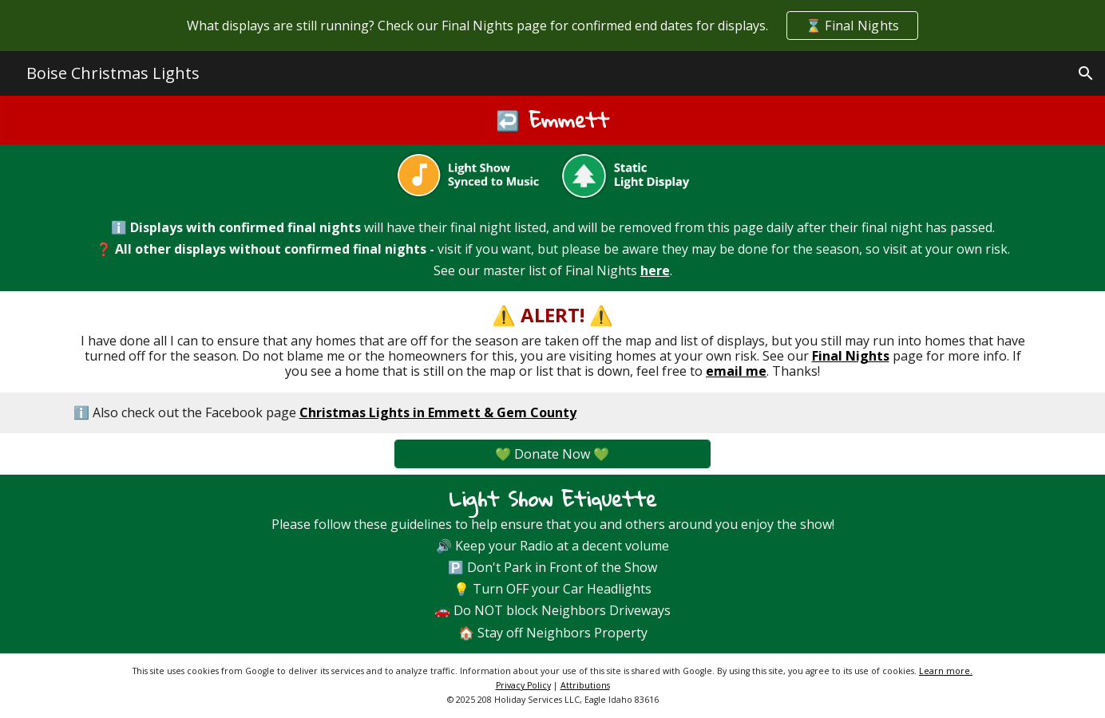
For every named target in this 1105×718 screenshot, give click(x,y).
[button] (1086, 73)
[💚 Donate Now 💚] (552, 453)
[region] (552, 25)
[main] (553, 120)
